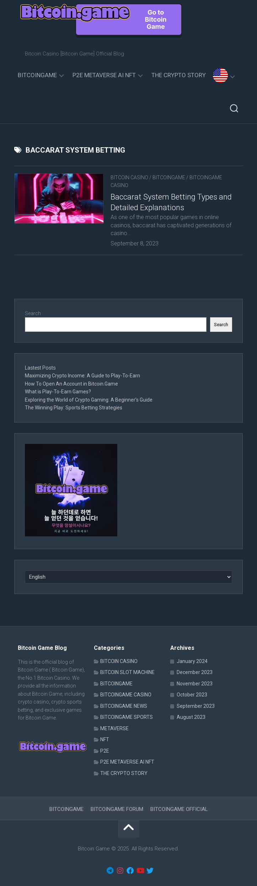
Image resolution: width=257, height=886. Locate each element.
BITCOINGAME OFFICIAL (179, 809)
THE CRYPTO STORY (178, 75)
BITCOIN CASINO (129, 177)
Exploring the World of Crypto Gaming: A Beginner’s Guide (88, 400)
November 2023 (195, 683)
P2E (104, 751)
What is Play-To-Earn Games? (58, 391)
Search (33, 313)
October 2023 (192, 694)
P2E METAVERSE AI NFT (104, 75)
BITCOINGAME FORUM (117, 809)
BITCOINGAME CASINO (125, 694)
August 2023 (191, 717)
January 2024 (192, 661)
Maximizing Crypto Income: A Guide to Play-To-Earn (82, 375)
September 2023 (196, 706)
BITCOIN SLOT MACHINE (127, 672)
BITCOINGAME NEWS (123, 706)
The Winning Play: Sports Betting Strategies (73, 407)
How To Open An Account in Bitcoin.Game (71, 384)
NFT (104, 739)
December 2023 (195, 672)
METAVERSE (114, 728)
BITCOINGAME (37, 75)
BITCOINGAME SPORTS (126, 717)
